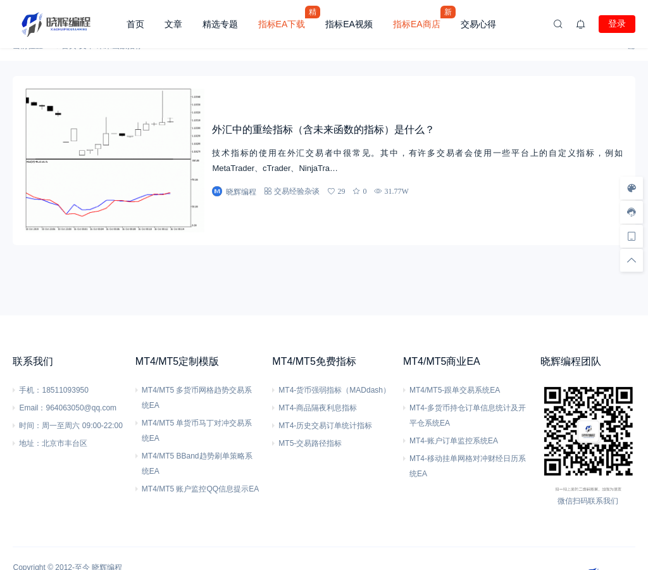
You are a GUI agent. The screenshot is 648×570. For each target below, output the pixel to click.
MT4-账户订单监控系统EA (453, 440)
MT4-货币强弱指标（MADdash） (334, 390)
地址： (30, 443)
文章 (173, 24)
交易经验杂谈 (297, 191)
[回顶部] (631, 260)
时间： (30, 425)
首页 (135, 24)
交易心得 (478, 24)
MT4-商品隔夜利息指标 (317, 407)
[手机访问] (631, 236)
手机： (30, 390)
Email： (32, 407)
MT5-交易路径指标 (310, 443)
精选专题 (220, 24)
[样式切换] (631, 188)
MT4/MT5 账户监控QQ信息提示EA (200, 488)
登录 (617, 23)
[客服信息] (631, 212)
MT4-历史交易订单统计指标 (325, 425)
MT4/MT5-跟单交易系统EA (454, 390)
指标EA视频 (349, 24)
